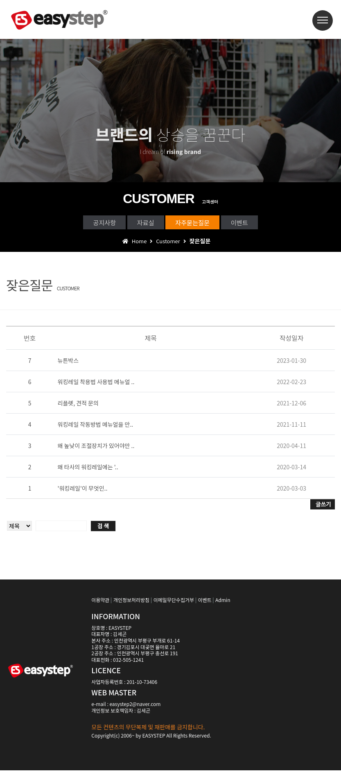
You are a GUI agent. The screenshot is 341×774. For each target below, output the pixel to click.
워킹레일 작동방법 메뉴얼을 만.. (95, 427)
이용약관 (100, 603)
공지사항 (83, 224)
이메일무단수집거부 (174, 603)
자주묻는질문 (199, 224)
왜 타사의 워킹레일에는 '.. (88, 470)
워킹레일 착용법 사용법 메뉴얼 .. (96, 385)
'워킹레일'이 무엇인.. (83, 491)
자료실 (138, 224)
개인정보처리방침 (131, 603)
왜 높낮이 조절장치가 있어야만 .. (96, 449)
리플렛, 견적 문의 (78, 406)
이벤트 (261, 224)
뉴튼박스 (68, 364)
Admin (222, 603)
